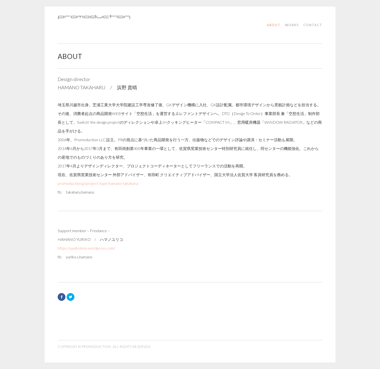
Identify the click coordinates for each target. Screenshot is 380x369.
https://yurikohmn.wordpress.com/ (86, 248)
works (292, 25)
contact (312, 25)
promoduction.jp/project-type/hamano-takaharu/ (98, 183)
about (273, 25)
